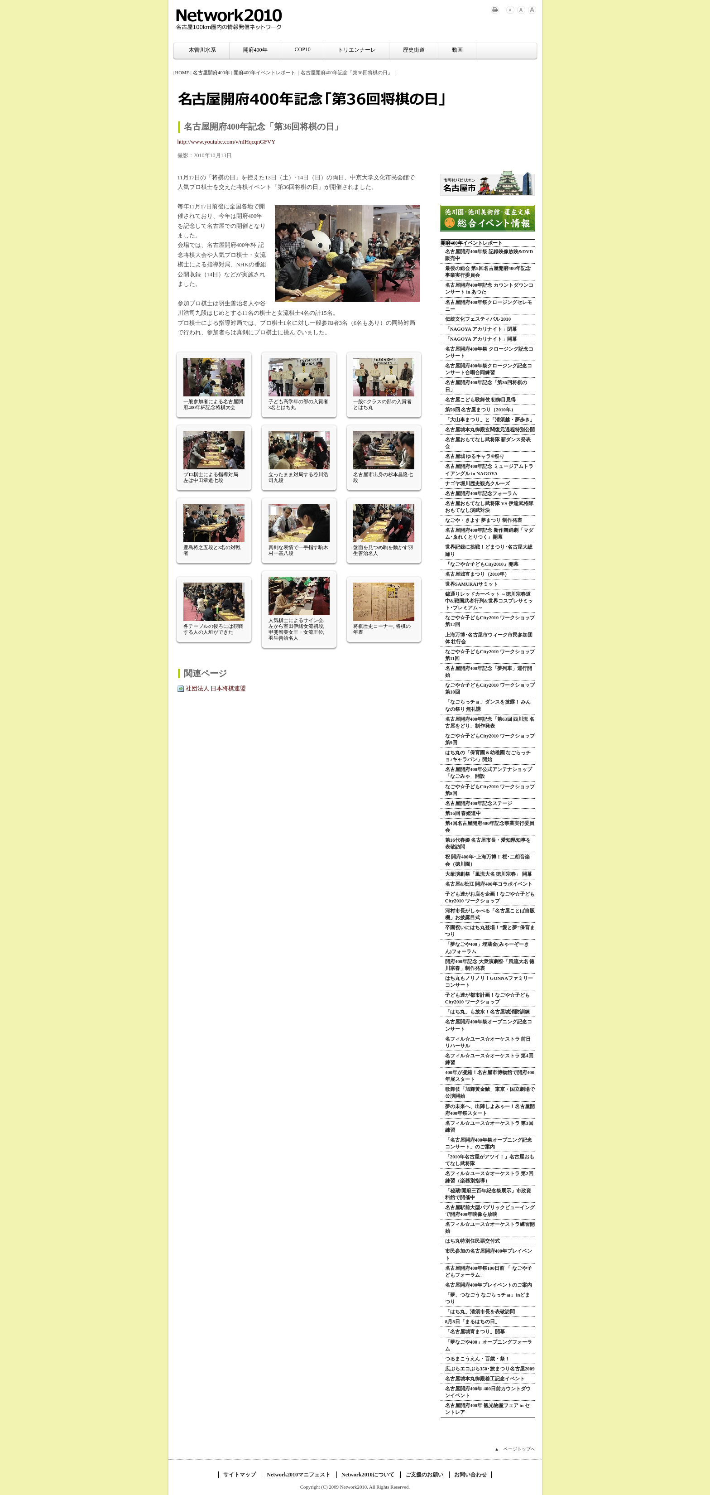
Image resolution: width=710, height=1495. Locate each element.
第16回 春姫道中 (463, 813)
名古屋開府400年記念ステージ (478, 803)
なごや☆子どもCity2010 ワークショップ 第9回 (490, 739)
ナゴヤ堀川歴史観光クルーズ (477, 483)
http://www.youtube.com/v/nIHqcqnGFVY (227, 142)
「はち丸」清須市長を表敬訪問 (480, 1311)
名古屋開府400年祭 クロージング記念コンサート (489, 352)
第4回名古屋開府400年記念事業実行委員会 (490, 826)
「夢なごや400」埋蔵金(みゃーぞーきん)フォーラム (487, 947)
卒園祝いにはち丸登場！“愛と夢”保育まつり (490, 931)
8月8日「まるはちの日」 (472, 1321)
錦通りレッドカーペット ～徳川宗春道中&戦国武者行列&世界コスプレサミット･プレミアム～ (489, 600)
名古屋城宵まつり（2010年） (477, 574)
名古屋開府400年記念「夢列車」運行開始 (488, 672)
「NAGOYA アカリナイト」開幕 (481, 339)
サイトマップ (239, 1474)
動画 (457, 50)
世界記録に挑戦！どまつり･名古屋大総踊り (488, 550)
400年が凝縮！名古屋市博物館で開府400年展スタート (489, 1076)
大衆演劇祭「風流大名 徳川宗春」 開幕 (488, 874)
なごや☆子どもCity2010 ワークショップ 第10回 (490, 688)
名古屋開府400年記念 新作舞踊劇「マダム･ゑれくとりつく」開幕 (489, 533)
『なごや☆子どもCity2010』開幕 (481, 564)
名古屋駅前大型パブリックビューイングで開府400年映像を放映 (490, 1211)
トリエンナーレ (357, 50)
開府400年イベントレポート (265, 72)
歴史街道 (414, 50)
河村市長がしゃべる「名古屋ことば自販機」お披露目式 (490, 914)
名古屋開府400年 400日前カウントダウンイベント (488, 1392)
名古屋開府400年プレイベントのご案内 (488, 1285)
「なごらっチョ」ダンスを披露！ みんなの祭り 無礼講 (488, 705)
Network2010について (367, 1474)
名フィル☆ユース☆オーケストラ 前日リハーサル (488, 1042)
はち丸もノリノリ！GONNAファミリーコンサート (489, 981)
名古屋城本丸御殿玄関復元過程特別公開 (490, 429)
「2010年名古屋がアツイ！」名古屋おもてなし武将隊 (490, 1160)
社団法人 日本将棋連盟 (216, 688)
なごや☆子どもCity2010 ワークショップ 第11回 (490, 655)
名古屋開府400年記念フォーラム (481, 493)
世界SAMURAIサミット (472, 584)
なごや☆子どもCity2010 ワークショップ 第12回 (490, 621)
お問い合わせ (470, 1474)
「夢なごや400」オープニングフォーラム (488, 1345)
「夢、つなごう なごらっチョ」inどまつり (487, 1298)
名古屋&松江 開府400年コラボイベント (488, 884)
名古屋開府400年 (211, 72)
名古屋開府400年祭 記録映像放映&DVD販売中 (489, 255)
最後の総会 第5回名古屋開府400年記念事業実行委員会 (488, 271)
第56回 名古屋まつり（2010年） (480, 409)
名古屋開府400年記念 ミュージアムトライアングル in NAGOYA (489, 469)
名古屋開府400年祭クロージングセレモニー (488, 305)
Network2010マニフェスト (299, 1474)
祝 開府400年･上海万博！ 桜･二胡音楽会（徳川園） (487, 860)
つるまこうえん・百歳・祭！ (477, 1358)
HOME (182, 72)
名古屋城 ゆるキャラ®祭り (475, 456)
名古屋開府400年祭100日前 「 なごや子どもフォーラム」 (488, 1271)
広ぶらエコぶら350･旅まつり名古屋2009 (490, 1368)
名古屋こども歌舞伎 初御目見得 (480, 399)
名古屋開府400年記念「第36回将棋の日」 (486, 386)
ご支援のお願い (424, 1474)
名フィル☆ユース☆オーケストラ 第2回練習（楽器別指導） (489, 1177)
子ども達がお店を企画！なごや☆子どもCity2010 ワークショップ (490, 897)
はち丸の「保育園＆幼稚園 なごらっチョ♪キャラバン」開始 (488, 756)
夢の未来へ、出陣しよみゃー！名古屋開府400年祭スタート (490, 1110)
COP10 (303, 49)
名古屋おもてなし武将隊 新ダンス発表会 (488, 443)
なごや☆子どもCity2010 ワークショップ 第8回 (490, 790)
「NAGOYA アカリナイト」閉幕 (481, 329)
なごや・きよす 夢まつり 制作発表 (483, 520)
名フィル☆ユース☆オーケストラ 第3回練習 (489, 1126)
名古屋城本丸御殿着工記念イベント (485, 1378)
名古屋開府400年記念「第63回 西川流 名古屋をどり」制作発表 (489, 722)
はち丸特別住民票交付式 (472, 1241)
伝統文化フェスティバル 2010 (478, 319)
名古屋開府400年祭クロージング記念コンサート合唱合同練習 (488, 369)
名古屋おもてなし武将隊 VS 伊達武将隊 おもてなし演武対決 (489, 507)
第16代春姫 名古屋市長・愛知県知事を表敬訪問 (488, 843)
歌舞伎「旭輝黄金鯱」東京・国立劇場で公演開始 (490, 1092)
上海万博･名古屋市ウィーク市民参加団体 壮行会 (488, 638)
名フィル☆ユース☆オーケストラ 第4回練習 (489, 1059)
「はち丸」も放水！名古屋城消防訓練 (487, 1011)
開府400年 (255, 50)
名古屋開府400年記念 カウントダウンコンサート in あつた (489, 288)
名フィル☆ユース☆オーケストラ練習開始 (490, 1227)
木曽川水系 (202, 50)
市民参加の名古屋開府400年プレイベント (488, 1254)
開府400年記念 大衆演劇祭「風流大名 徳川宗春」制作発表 (490, 965)
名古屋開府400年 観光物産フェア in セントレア (487, 1409)
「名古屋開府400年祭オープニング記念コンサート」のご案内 (488, 1143)
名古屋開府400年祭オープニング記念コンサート (488, 1025)
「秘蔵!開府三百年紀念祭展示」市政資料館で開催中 (488, 1194)
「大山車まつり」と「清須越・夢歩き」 (490, 419)
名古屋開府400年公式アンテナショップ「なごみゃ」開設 (488, 773)
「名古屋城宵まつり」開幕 (475, 1331)
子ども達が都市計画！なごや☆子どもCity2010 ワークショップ (487, 998)
